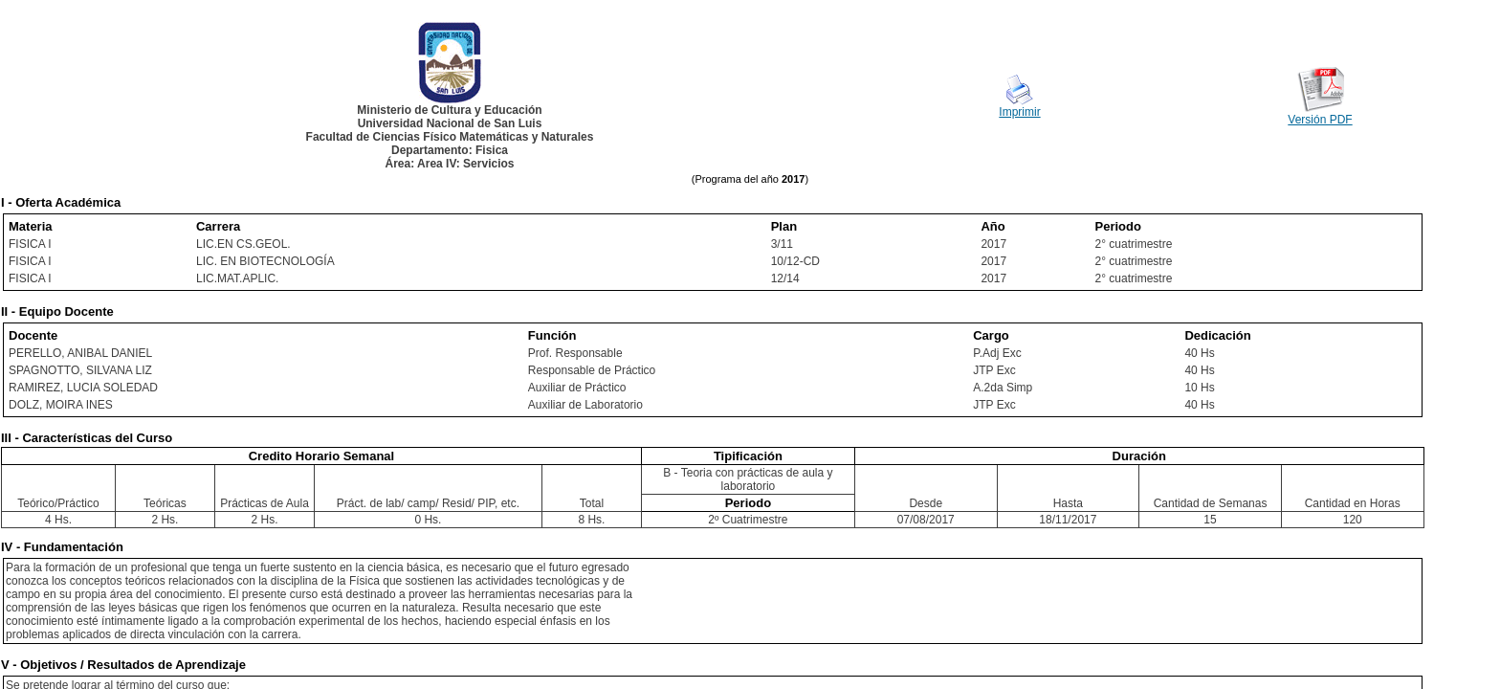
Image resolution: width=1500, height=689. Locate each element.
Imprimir (1019, 112)
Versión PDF (1320, 119)
